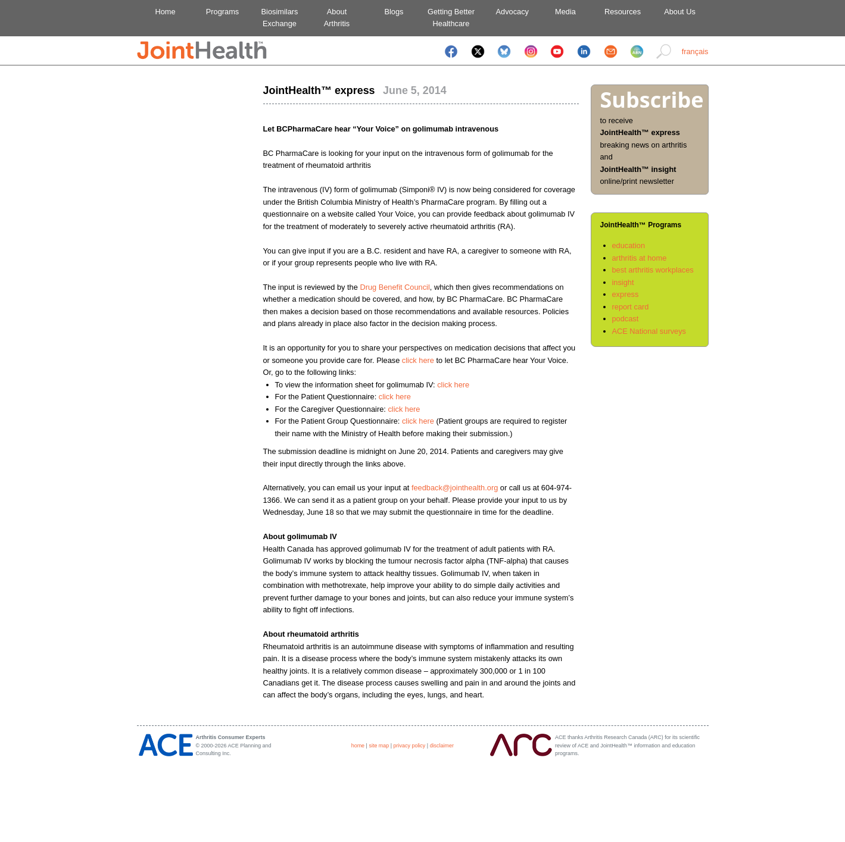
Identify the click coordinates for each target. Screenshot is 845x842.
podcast (625, 318)
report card (630, 306)
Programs (222, 11)
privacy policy (410, 746)
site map (379, 746)
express (625, 294)
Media (565, 11)
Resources (622, 11)
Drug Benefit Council (394, 287)
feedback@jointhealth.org (454, 487)
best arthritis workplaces (653, 269)
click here (418, 360)
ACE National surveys (649, 331)
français (695, 51)
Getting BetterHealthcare (451, 17)
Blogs (393, 11)
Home (165, 11)
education (629, 245)
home (357, 746)
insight (623, 282)
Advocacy (508, 11)
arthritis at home (639, 257)
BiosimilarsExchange (279, 17)
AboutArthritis (337, 17)
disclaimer (442, 746)
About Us (680, 11)
